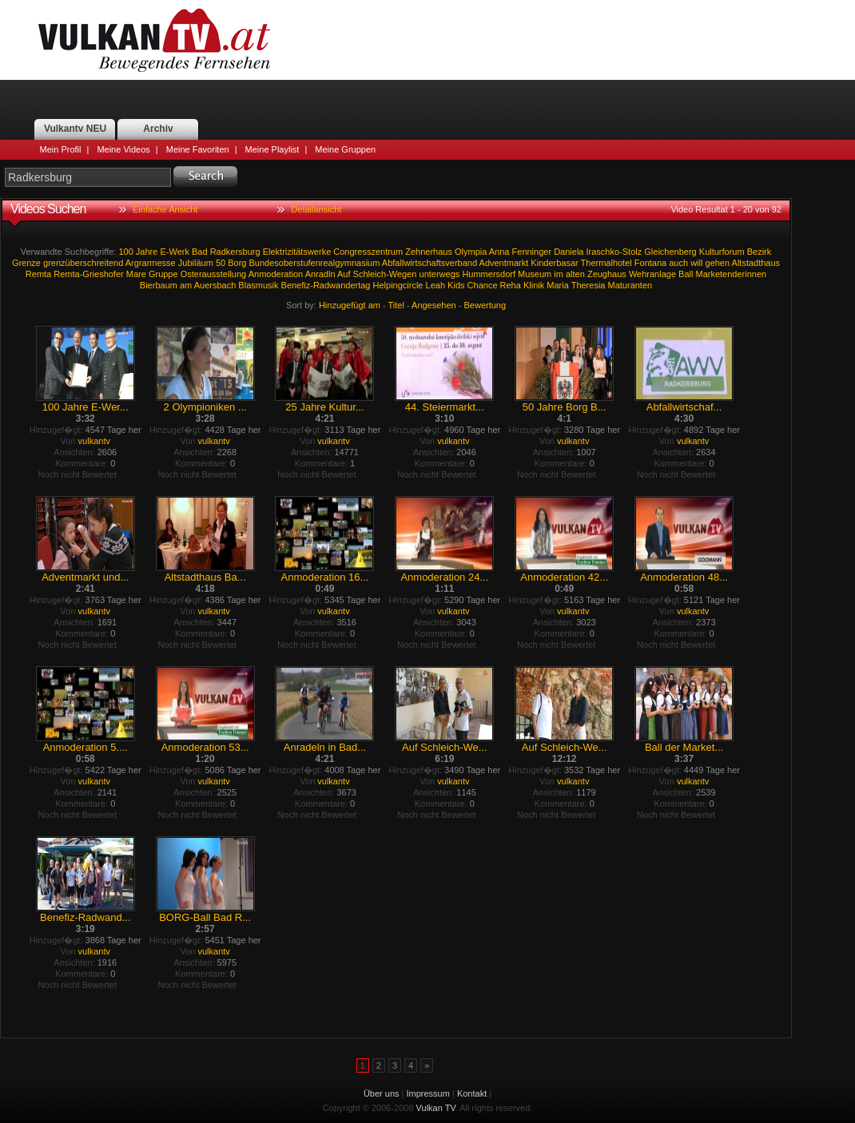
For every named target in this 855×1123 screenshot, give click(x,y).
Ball (685, 274)
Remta (38, 274)
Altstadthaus (756, 263)
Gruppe (163, 274)
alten (575, 274)
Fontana (650, 263)
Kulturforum (722, 251)
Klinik (533, 285)
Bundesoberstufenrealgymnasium (314, 263)
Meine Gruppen (345, 149)
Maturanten (630, 285)
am (186, 285)
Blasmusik (258, 285)
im (558, 274)
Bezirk (759, 251)
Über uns (382, 1093)
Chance (482, 285)
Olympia (471, 251)
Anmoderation (276, 274)
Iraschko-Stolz (614, 251)
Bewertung (485, 305)
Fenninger (532, 251)
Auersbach (215, 285)
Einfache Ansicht (165, 209)
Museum (534, 274)
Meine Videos (123, 149)
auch (678, 263)
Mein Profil (61, 149)
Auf (344, 274)
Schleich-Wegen (385, 274)
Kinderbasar (554, 263)
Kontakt (472, 1093)
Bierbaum (158, 285)
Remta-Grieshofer (88, 274)
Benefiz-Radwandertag (326, 285)
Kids (455, 285)
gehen (718, 263)
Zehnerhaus (428, 251)
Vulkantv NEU (75, 128)
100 (125, 251)
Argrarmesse (150, 263)
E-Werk (174, 251)
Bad (200, 251)
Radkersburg (235, 251)
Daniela (568, 251)
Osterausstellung (214, 274)
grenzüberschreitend (83, 263)
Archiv (158, 128)
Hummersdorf (488, 274)
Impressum (428, 1093)
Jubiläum (195, 263)
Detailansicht (316, 209)
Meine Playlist (272, 149)
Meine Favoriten (197, 149)
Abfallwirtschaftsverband (429, 263)
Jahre (147, 251)
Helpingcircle (398, 285)
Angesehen (434, 305)
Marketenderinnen (731, 274)
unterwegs (440, 274)
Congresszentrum (368, 251)
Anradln (320, 274)
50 (220, 263)
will (696, 263)
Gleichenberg (670, 251)
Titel (396, 305)
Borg (237, 263)
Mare (136, 274)
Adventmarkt (504, 263)
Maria (558, 285)
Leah (435, 285)
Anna (499, 251)
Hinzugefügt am (349, 305)
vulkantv (94, 441)
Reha (510, 285)
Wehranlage (652, 274)
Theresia (588, 285)
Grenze (26, 263)
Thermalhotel (606, 263)
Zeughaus (606, 274)
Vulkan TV (154, 40)
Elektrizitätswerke (297, 251)
